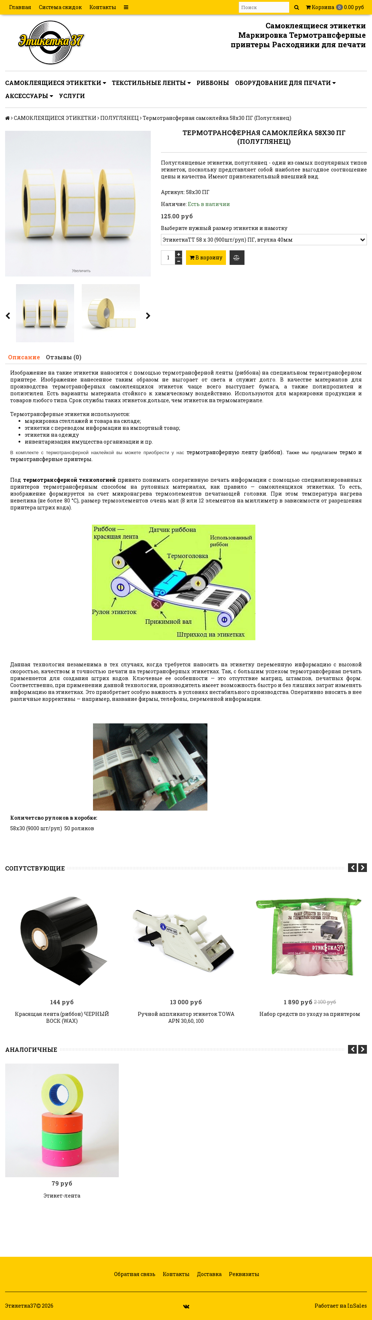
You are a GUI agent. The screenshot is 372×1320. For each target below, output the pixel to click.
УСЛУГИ (72, 96)
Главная (20, 7)
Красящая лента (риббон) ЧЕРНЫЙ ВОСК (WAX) (62, 1017)
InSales (357, 1305)
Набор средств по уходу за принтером (309, 1013)
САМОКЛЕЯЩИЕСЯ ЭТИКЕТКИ (55, 82)
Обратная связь (134, 1274)
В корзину (206, 257)
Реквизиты (243, 1274)
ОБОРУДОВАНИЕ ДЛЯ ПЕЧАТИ (285, 82)
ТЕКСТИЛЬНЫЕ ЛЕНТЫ (151, 82)
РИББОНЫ (213, 82)
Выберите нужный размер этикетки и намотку (224, 228)
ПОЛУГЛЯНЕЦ (119, 117)
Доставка (209, 1274)
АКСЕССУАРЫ (29, 95)
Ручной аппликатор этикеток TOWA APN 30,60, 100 (186, 1017)
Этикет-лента (62, 1195)
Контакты (102, 7)
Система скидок (60, 7)
